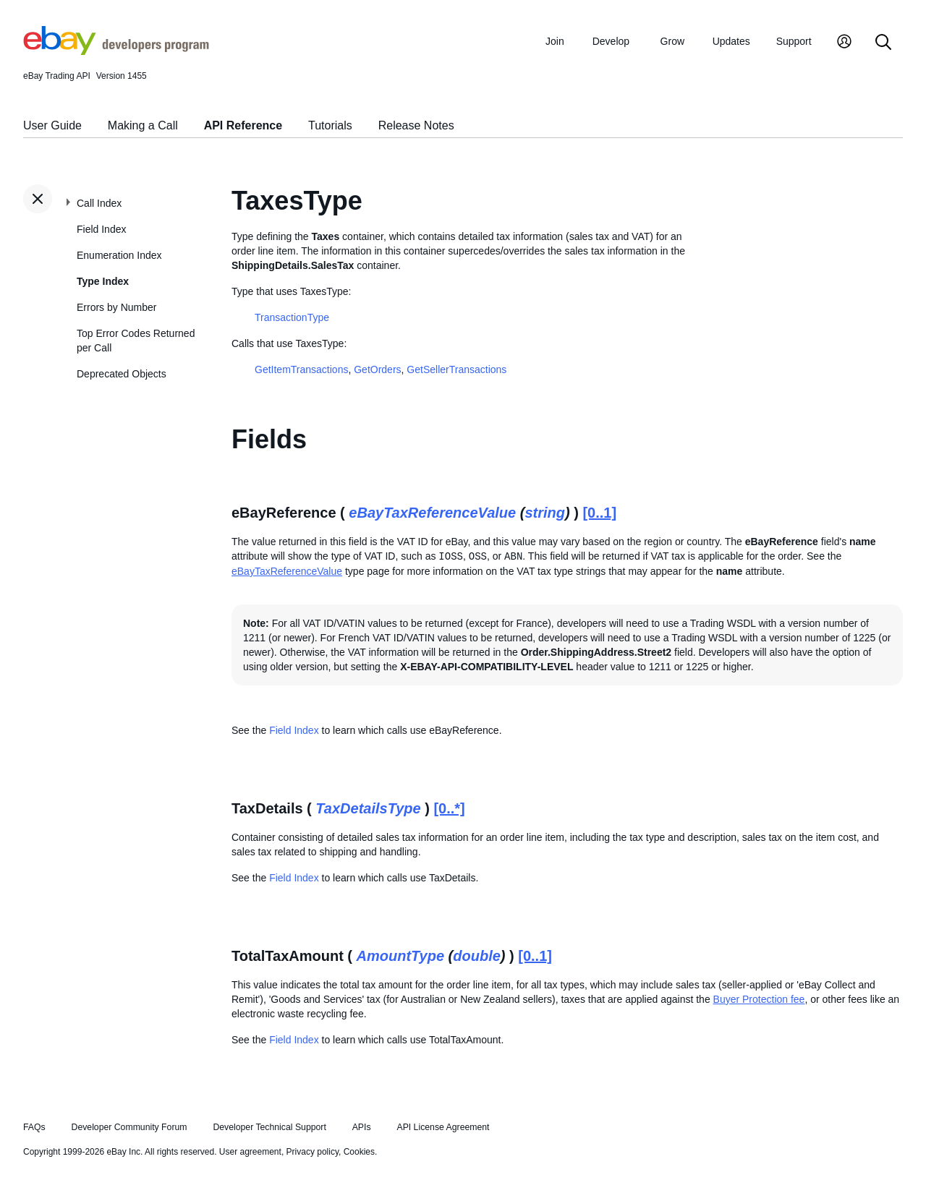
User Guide (52, 125)
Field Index (101, 229)
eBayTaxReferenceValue (432, 513)
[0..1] (599, 513)
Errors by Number (116, 307)
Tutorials (330, 125)
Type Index (103, 281)
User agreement (250, 1152)
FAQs (34, 1127)
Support (794, 41)
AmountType (400, 956)
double (477, 956)
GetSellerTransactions (456, 369)
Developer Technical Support (269, 1127)
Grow (672, 41)
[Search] (883, 43)
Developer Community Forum (129, 1127)
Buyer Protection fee (759, 999)
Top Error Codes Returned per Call (136, 341)
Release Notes (416, 125)
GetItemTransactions (301, 369)
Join (554, 41)
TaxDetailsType (367, 808)
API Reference (243, 125)
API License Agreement (442, 1127)
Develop (610, 41)
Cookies (359, 1152)
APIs (361, 1127)
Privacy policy (312, 1152)
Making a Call (143, 125)
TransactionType (292, 317)
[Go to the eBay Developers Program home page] (116, 51)
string (544, 513)
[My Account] (844, 43)
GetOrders (377, 369)
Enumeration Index (119, 255)
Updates (731, 41)
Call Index (99, 203)
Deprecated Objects (121, 374)
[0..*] (448, 808)
